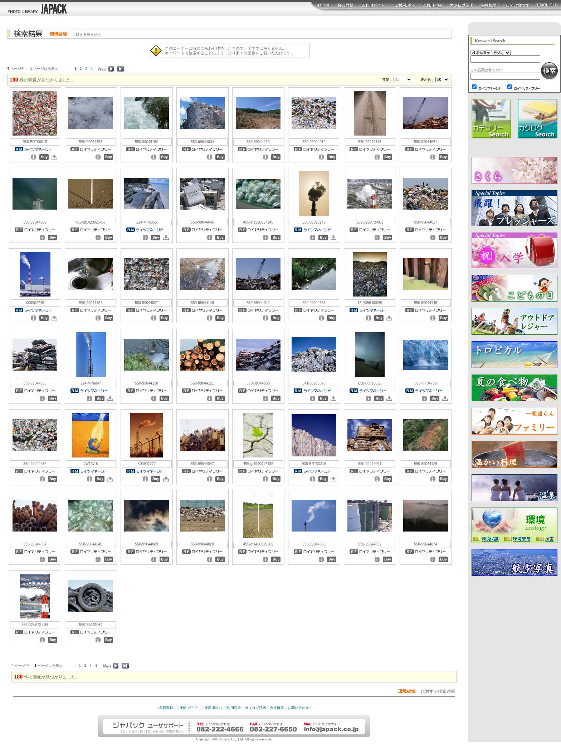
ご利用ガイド (187, 708)
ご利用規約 (211, 708)
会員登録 (166, 708)
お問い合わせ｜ (300, 708)
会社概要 (277, 708)
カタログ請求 (255, 708)
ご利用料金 (232, 708)
